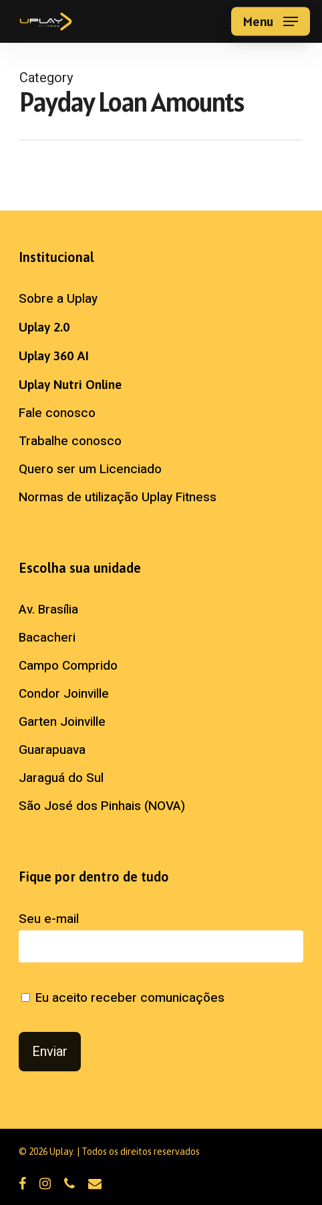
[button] (270, 21)
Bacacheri (47, 637)
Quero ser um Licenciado (90, 469)
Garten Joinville (62, 721)
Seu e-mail (161, 936)
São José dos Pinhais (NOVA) (102, 806)
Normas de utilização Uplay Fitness (117, 497)
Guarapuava (52, 750)
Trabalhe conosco (70, 441)
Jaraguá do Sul (61, 778)
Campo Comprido (68, 665)
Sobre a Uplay (58, 298)
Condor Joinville (64, 693)
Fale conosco (57, 413)
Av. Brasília (48, 609)
